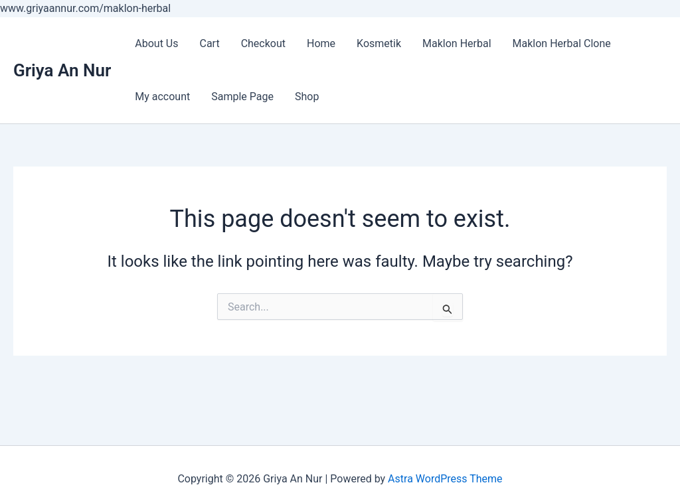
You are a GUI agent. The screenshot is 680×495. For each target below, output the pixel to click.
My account (162, 96)
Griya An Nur (62, 70)
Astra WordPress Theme (445, 478)
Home (321, 43)
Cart (209, 43)
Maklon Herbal (456, 43)
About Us (156, 43)
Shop (307, 96)
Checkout (263, 43)
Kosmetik (379, 43)
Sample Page (242, 96)
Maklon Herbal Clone (562, 43)
